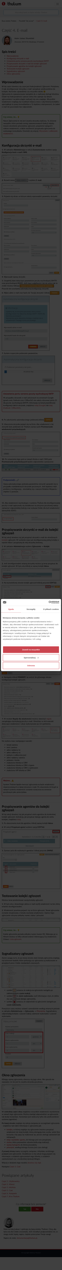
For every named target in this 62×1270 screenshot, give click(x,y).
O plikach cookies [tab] (51, 609)
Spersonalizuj (31, 657)
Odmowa (31, 666)
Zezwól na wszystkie (31, 650)
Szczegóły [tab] (31, 609)
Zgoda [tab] (11, 609)
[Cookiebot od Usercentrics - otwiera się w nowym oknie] (48, 602)
